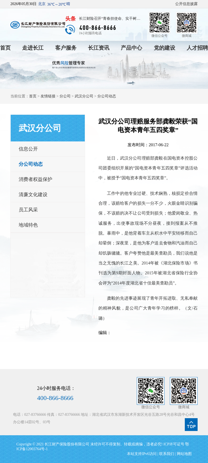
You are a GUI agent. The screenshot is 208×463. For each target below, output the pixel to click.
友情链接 (48, 96)
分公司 (65, 96)
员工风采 (28, 209)
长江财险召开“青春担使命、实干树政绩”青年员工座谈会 (109, 19)
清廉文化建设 (33, 194)
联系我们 (166, 454)
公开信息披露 (186, 4)
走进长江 (32, 48)
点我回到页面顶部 (191, 424)
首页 (5, 48)
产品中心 (131, 48)
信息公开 (28, 149)
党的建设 (164, 48)
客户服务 (66, 48)
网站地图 (184, 454)
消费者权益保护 (35, 179)
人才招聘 (197, 48)
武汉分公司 (84, 96)
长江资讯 (98, 48)
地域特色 (28, 225)
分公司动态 (106, 96)
